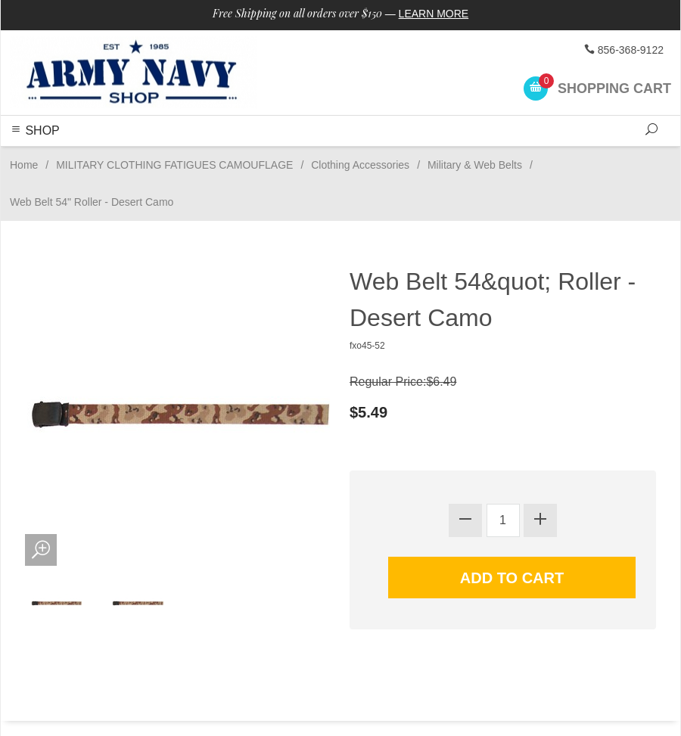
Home (24, 165)
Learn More (434, 14)
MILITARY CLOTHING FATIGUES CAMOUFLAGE (174, 165)
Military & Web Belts (475, 165)
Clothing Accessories (360, 165)
